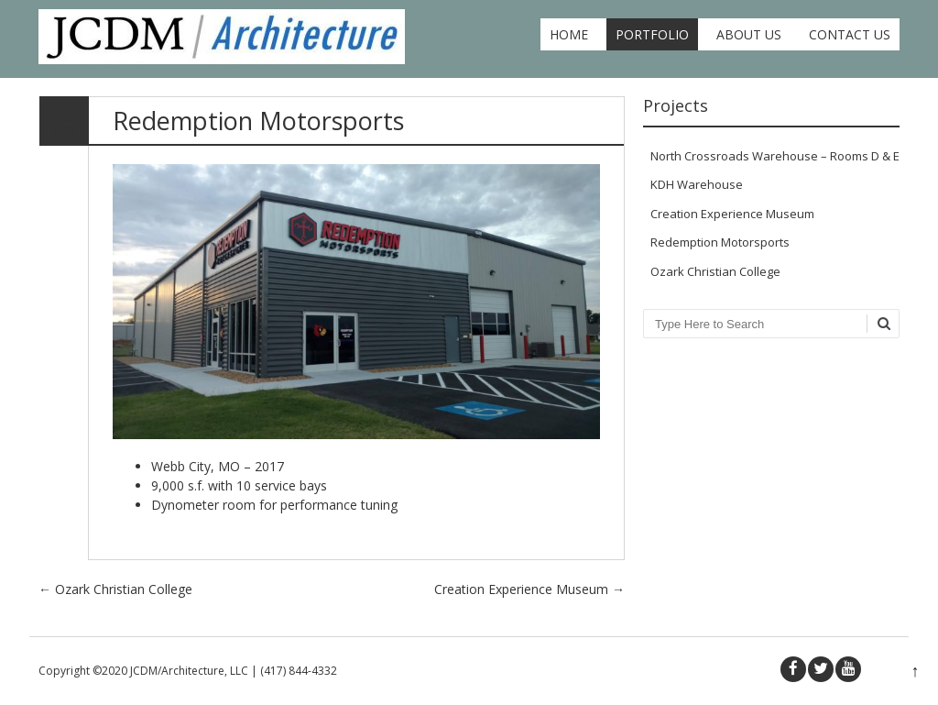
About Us (748, 34)
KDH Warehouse (696, 184)
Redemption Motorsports (720, 242)
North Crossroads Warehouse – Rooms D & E (775, 156)
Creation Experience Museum (529, 589)
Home (569, 34)
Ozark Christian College (115, 589)
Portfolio (652, 34)
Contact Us (849, 34)
